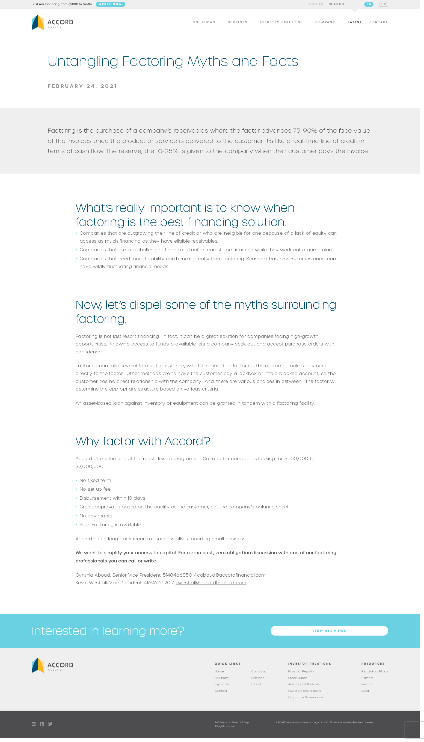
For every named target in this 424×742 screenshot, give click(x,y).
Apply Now (110, 6)
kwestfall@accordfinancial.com (211, 587)
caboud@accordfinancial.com (231, 579)
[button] (316, 6)
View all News (329, 635)
